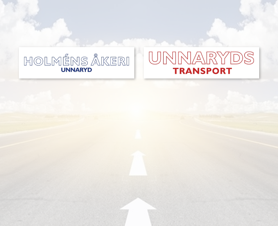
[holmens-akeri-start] (76, 49)
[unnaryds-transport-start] (201, 49)
